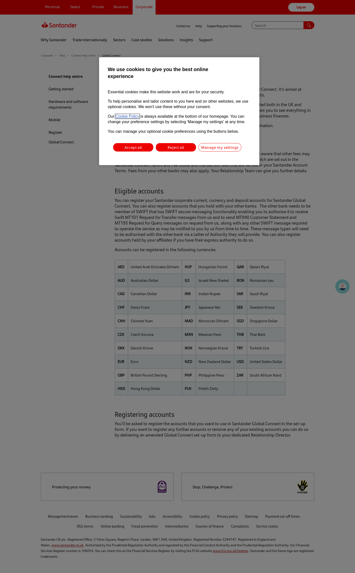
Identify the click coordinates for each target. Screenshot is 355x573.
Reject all (176, 147)
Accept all (133, 147)
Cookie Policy (127, 116)
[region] (179, 111)
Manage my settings (220, 147)
